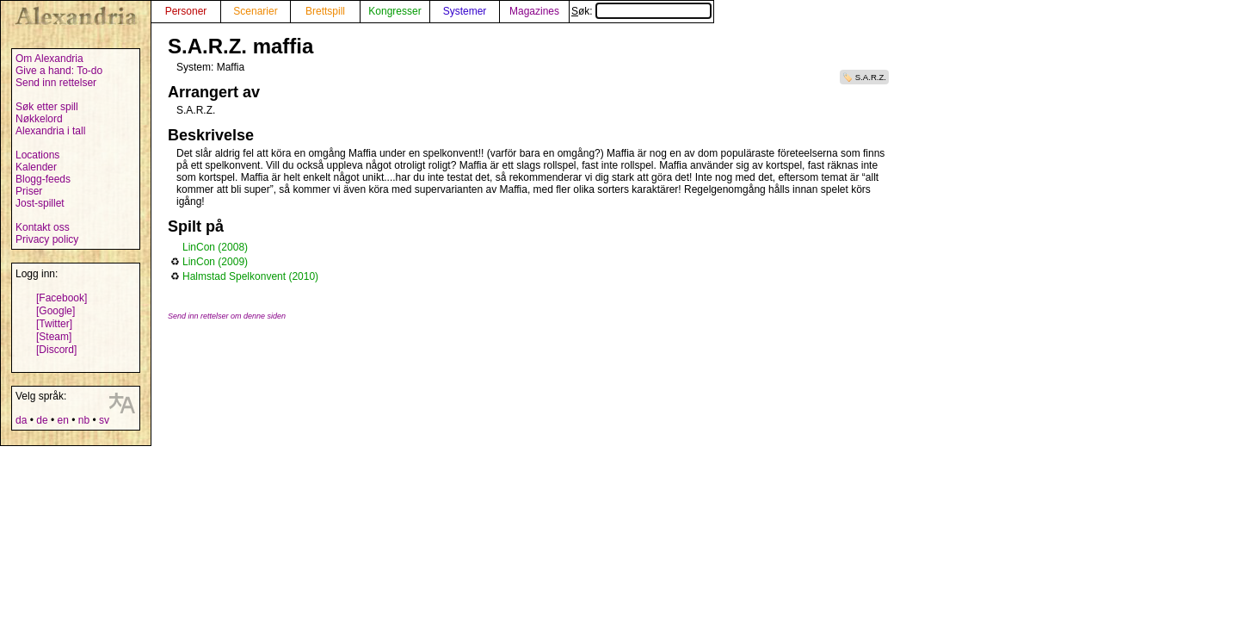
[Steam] (53, 337)
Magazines (534, 11)
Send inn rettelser (55, 83)
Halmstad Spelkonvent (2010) (250, 276)
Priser (28, 191)
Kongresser (394, 11)
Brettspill (325, 11)
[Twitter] (54, 324)
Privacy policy (46, 239)
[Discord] (56, 350)
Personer (186, 11)
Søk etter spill (46, 107)
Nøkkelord (39, 119)
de (41, 420)
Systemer (465, 11)
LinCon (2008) (215, 247)
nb (83, 420)
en (62, 420)
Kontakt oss (42, 227)
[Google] (55, 311)
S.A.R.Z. (870, 77)
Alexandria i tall (50, 131)
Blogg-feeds (43, 179)
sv (104, 420)
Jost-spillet (40, 203)
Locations (37, 155)
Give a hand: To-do (58, 71)
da (21, 420)
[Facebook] (61, 298)
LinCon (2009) (215, 262)
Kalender (36, 167)
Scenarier (255, 11)
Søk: (641, 11)
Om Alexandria (49, 59)
